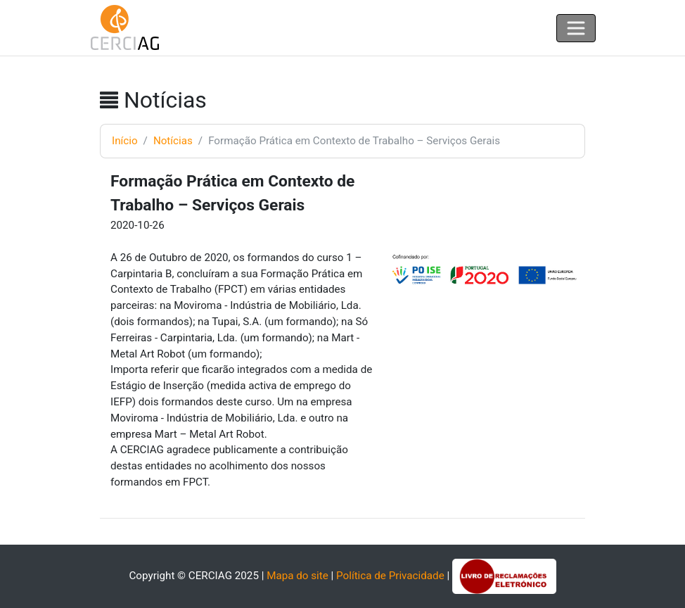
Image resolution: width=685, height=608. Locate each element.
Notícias (173, 140)
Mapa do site (297, 575)
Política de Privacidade (390, 575)
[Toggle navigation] (576, 28)
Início (125, 140)
